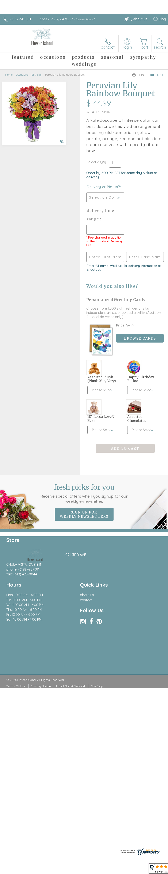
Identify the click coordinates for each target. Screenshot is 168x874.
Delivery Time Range (100, 214)
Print (139, 75)
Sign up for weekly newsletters (84, 514)
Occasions (22, 74)
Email (157, 75)
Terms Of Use (15, 686)
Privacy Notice (41, 686)
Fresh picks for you (84, 493)
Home (9, 74)
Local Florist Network (71, 686)
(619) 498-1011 (20, 19)
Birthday (36, 74)
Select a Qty (96, 162)
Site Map (97, 686)
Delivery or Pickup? (103, 187)
